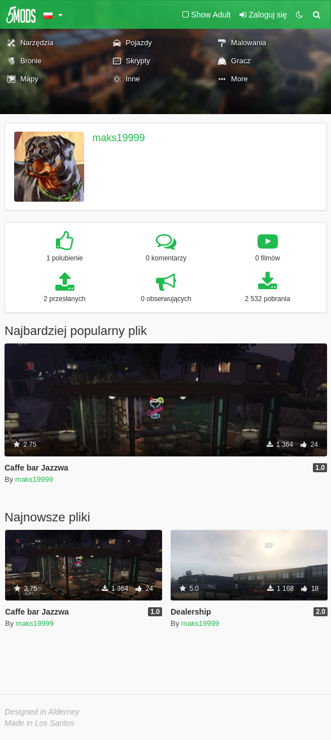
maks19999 (119, 137)
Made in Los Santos (40, 723)
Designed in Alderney (42, 711)
